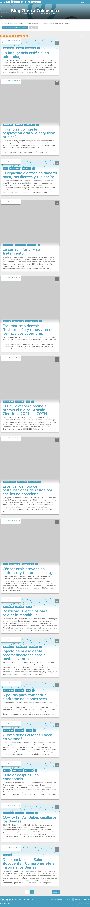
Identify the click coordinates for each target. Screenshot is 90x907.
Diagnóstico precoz (28, 564)
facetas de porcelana (34, 481)
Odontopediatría (8, 124)
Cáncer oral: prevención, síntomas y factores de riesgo (28, 570)
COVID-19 (29, 730)
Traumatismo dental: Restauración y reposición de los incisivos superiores (28, 329)
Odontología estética (31, 321)
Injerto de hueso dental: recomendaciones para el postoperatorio (24, 655)
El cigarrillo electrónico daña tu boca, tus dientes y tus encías (30, 175)
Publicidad (86, 899)
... (38, 48)
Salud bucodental (30, 48)
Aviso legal (68, 899)
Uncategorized (26, 168)
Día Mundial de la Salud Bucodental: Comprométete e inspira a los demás (28, 863)
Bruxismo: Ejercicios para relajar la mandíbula (25, 613)
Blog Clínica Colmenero (13, 40)
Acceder (82, 2)
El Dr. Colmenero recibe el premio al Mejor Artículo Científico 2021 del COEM (25, 410)
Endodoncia (7, 321)
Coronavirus (30, 812)
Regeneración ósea (21, 646)
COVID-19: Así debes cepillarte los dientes (29, 819)
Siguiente (56, 892)
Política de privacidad (56, 899)
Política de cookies (83, 903)
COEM (28, 401)
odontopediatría (8, 244)
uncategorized (32, 244)
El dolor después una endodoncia (21, 777)
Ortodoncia (20, 48)
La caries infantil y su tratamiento (21, 251)
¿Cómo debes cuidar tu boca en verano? (27, 737)
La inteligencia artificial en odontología (26, 54)
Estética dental (22, 481)
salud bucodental (20, 244)
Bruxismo (29, 606)
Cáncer (5, 168)
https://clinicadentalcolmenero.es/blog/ (14, 27)
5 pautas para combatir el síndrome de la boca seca (25, 697)
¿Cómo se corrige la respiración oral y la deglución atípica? (29, 133)
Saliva (28, 690)
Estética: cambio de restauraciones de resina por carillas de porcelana (27, 490)
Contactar (77, 899)
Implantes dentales (9, 48)
